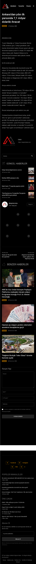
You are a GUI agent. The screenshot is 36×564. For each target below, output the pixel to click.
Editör (20, 140)
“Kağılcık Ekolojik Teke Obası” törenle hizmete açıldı (17, 356)
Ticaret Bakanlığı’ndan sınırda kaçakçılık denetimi (15, 483)
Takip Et (30, 204)
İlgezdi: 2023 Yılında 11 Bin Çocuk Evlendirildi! (14, 516)
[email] (18, 534)
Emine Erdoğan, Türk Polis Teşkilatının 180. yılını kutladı (17, 492)
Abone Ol (18, 539)
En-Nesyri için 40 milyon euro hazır (11, 512)
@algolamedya (13, 203)
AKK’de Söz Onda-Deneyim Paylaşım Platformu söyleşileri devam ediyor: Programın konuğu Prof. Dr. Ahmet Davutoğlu (16, 293)
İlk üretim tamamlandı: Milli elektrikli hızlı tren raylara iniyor (18, 478)
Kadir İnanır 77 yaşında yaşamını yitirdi (13, 186)
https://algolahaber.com (24, 142)
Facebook (13, 463)
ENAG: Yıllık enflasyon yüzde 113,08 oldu (13, 502)
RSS (16, 467)
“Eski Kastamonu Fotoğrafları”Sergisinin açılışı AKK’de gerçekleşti (13, 194)
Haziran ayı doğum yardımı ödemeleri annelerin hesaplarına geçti (17, 326)
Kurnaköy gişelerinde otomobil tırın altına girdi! (15, 487)
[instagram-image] (7, 214)
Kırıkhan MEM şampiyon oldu (10, 178)
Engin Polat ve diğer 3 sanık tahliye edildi (13, 507)
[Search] (32, 156)
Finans (4, 26)
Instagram (25, 463)
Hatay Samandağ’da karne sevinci (12, 170)
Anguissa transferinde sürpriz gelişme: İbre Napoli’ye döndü (28, 257)
